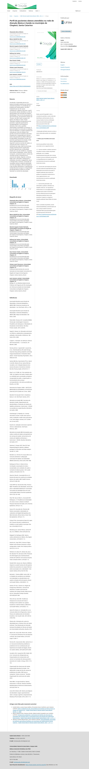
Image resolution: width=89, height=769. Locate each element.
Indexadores (23, 11)
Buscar (78, 11)
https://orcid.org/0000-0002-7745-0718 (17, 72)
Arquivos (15, 11)
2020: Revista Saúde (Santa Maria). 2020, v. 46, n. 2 (31, 16)
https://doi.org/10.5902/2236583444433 (20, 86)
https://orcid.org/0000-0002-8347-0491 (17, 36)
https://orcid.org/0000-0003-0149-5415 (17, 79)
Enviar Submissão (66, 31)
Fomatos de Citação (42, 91)
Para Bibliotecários (65, 83)
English (62, 65)
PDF (40, 64)
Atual (8, 11)
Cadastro (74, 1)
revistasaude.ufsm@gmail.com (22, 762)
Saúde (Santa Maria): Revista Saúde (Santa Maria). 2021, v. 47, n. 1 (38, 718)
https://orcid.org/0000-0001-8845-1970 (17, 58)
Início (11, 16)
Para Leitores (64, 79)
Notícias (31, 11)
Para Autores (64, 81)
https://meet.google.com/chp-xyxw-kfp (36, 765)
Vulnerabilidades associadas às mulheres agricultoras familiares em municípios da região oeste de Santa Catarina (34, 721)
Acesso (80, 1)
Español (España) (65, 67)
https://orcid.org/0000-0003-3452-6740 (17, 43)
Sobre (37, 11)
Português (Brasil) (65, 69)
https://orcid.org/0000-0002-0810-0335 (17, 65)
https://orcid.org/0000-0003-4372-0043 (17, 51)
